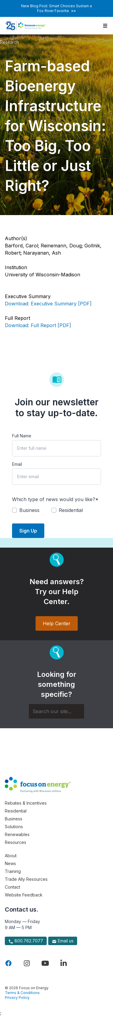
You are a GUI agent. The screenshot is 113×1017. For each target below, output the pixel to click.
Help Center (57, 623)
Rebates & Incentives (26, 803)
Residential (16, 810)
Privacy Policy (17, 997)
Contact (12, 887)
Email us (63, 941)
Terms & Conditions (22, 992)
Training (13, 871)
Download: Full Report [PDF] (38, 325)
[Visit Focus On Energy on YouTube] (45, 963)
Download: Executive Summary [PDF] (48, 304)
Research (9, 42)
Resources (15, 842)
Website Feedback (23, 894)
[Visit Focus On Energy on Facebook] (8, 963)
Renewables (17, 834)
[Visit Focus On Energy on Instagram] (26, 963)
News (10, 863)
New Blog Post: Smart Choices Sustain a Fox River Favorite (56, 8)
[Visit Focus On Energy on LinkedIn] (63, 963)
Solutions (14, 826)
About (11, 855)
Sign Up (28, 531)
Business (13, 818)
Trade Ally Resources (26, 879)
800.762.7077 (25, 941)
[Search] (56, 711)
